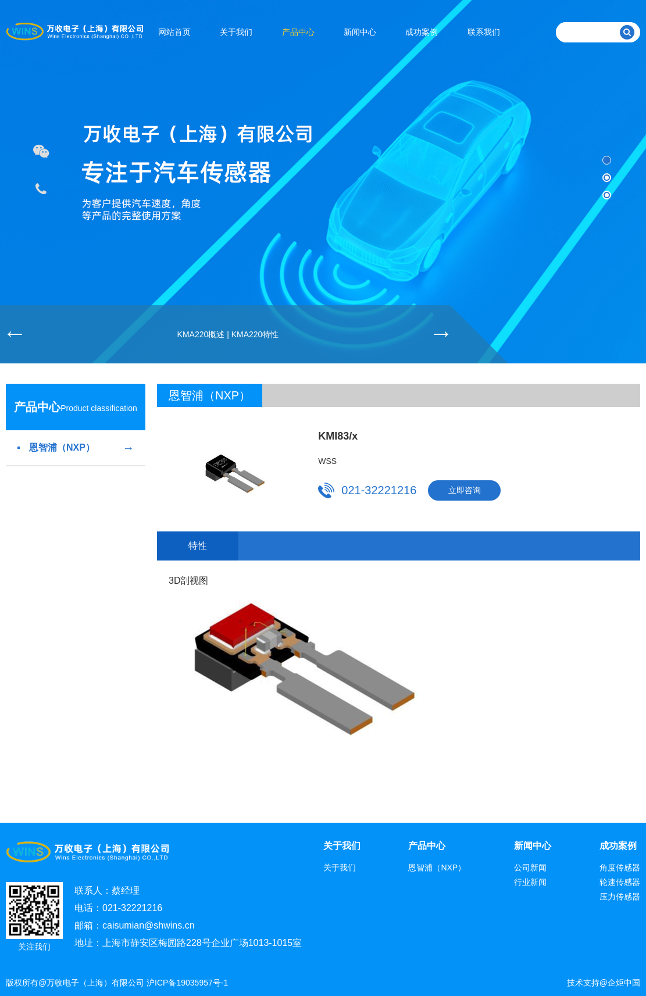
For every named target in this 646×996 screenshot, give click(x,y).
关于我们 (236, 32)
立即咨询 (464, 490)
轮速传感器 (619, 882)
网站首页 (174, 32)
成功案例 (421, 32)
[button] (606, 160)
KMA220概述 (201, 334)
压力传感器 (619, 896)
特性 (197, 546)
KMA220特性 (255, 334)
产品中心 (298, 32)
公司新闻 (530, 867)
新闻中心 (360, 32)
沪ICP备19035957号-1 (187, 982)
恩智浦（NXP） (75, 447)
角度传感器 (619, 867)
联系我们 (483, 32)
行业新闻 (530, 882)
